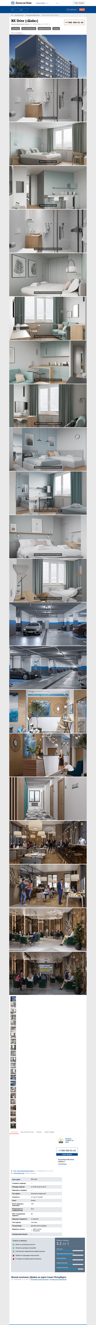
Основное (15, 28)
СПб (14, 1171)
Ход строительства (28, 28)
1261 (42, 3)
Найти (82, 9)
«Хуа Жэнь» (62, 1164)
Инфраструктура (44, 28)
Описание (14, 1132)
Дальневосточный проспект (40, 1279)
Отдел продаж (79, 3)
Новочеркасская (19, 1173)
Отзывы (56, 28)
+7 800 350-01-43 (74, 22)
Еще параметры (72, 9)
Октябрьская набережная (58, 1279)
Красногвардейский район (20, 24)
